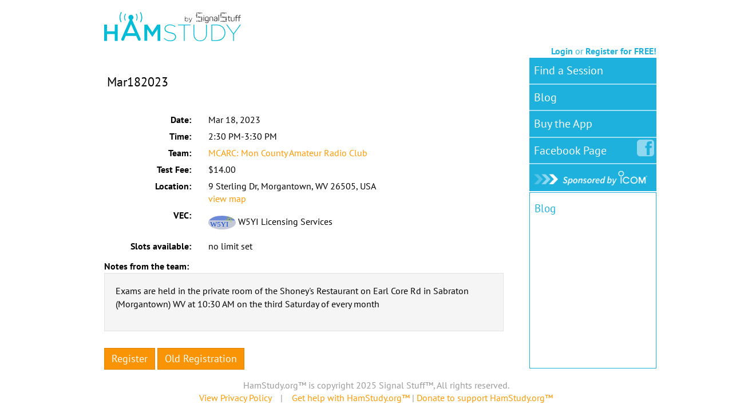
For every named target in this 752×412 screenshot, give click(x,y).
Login (562, 51)
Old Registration (201, 358)
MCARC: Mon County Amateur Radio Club (287, 153)
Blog (545, 97)
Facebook (572, 148)
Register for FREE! (620, 51)
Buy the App (563, 123)
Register (130, 358)
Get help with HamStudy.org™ (351, 397)
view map (227, 198)
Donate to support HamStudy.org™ (485, 397)
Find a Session (568, 70)
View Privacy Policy (235, 397)
